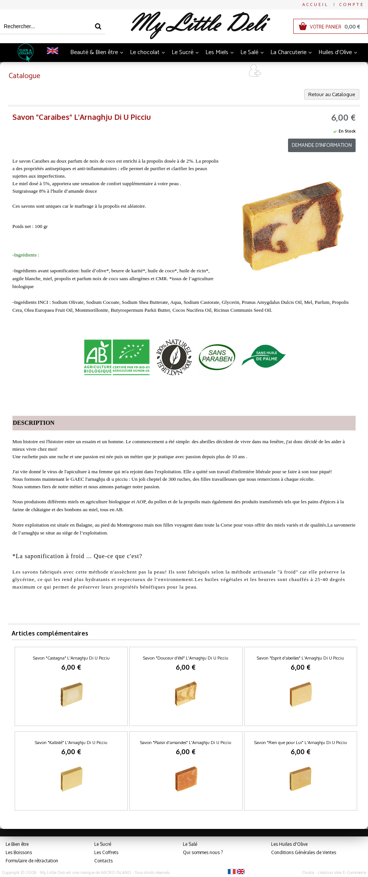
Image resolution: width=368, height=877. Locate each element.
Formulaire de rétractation (32, 860)
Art (233, 71)
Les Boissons (19, 852)
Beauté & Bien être (94, 52)
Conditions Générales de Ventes (303, 852)
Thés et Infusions (163, 71)
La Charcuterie (288, 52)
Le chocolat (145, 52)
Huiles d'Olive (335, 52)
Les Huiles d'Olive (289, 844)
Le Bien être (17, 844)
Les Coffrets (106, 852)
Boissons (118, 71)
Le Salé (249, 52)
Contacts (103, 860)
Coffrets (206, 71)
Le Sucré (182, 52)
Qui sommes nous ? (203, 852)
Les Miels (216, 52)
